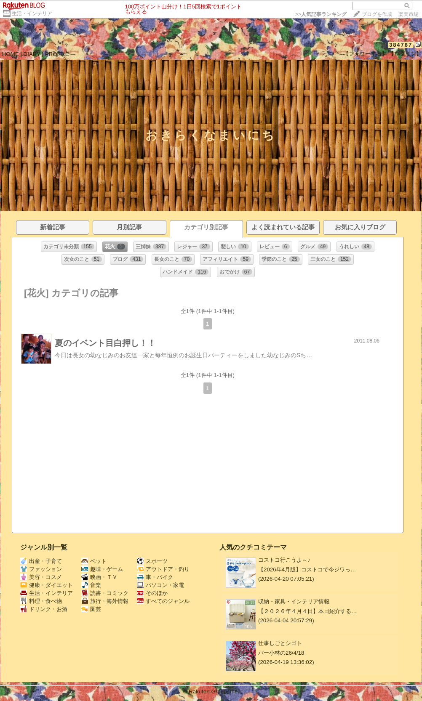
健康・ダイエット (46, 585)
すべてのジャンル (163, 601)
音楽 (91, 585)
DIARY (32, 54)
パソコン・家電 (160, 585)
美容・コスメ (41, 577)
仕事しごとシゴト (280, 643)
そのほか (152, 593)
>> (321, 14)
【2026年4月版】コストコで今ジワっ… (307, 569)
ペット (94, 561)
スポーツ (152, 561)
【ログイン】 (405, 53)
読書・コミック (104, 593)
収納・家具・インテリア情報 (293, 601)
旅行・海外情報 (104, 601)
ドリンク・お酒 (43, 609)
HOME (10, 54)
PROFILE (57, 54)
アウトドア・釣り (163, 569)
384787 (400, 45)
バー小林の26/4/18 (281, 653)
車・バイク (155, 577)
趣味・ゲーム (102, 569)
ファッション (41, 569)
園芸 (91, 609)
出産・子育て (41, 561)
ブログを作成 (377, 14)
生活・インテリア (32, 13)
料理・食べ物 (41, 601)
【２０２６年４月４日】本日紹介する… (307, 611)
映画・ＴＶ (99, 577)
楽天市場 (408, 14)
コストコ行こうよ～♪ (284, 560)
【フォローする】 (365, 53)
